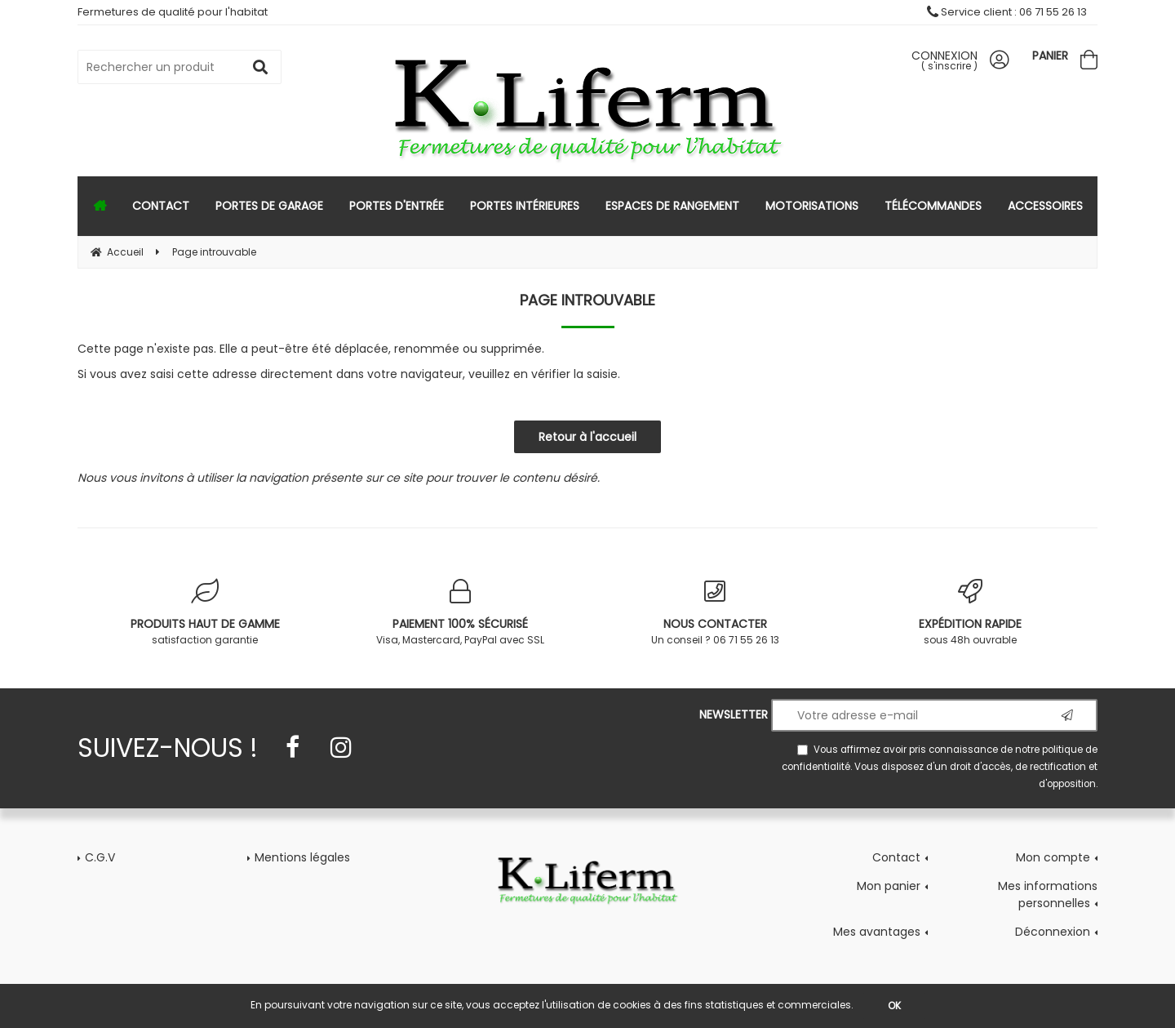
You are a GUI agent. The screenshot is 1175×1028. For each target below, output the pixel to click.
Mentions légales (302, 857)
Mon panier (888, 886)
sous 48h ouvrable (971, 613)
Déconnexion (1052, 931)
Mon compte (1053, 857)
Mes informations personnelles (1047, 894)
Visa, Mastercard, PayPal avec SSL (461, 613)
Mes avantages (876, 931)
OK (894, 1005)
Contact (896, 857)
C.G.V (100, 857)
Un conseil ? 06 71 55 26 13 (715, 613)
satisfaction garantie (205, 613)
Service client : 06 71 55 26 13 (1007, 12)
